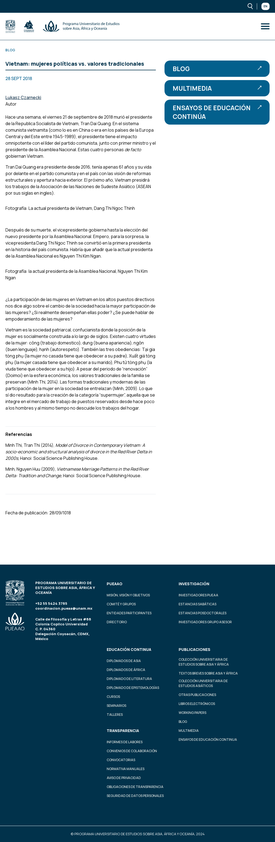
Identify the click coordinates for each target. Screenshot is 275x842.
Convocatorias (121, 760)
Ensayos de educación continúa (217, 112)
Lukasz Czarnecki (23, 97)
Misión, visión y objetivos (128, 595)
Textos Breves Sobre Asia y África (208, 673)
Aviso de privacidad (124, 777)
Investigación (194, 583)
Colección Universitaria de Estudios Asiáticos (203, 683)
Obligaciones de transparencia (135, 786)
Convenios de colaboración (132, 751)
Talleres (115, 714)
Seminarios (116, 705)
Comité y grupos (121, 604)
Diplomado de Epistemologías (133, 687)
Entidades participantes (129, 613)
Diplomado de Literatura (129, 678)
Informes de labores (125, 742)
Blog (217, 68)
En (265, 6)
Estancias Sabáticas (197, 604)
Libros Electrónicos (197, 703)
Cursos (113, 696)
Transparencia (123, 730)
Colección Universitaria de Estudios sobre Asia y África (204, 662)
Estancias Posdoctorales (202, 613)
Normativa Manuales (125, 769)
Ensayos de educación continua (208, 739)
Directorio (117, 622)
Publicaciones (194, 649)
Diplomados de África (126, 669)
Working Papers (192, 712)
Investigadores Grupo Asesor (205, 622)
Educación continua (129, 649)
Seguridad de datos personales (135, 795)
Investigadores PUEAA (198, 595)
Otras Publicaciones (197, 694)
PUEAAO (114, 583)
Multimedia (217, 88)
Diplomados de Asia (124, 661)
